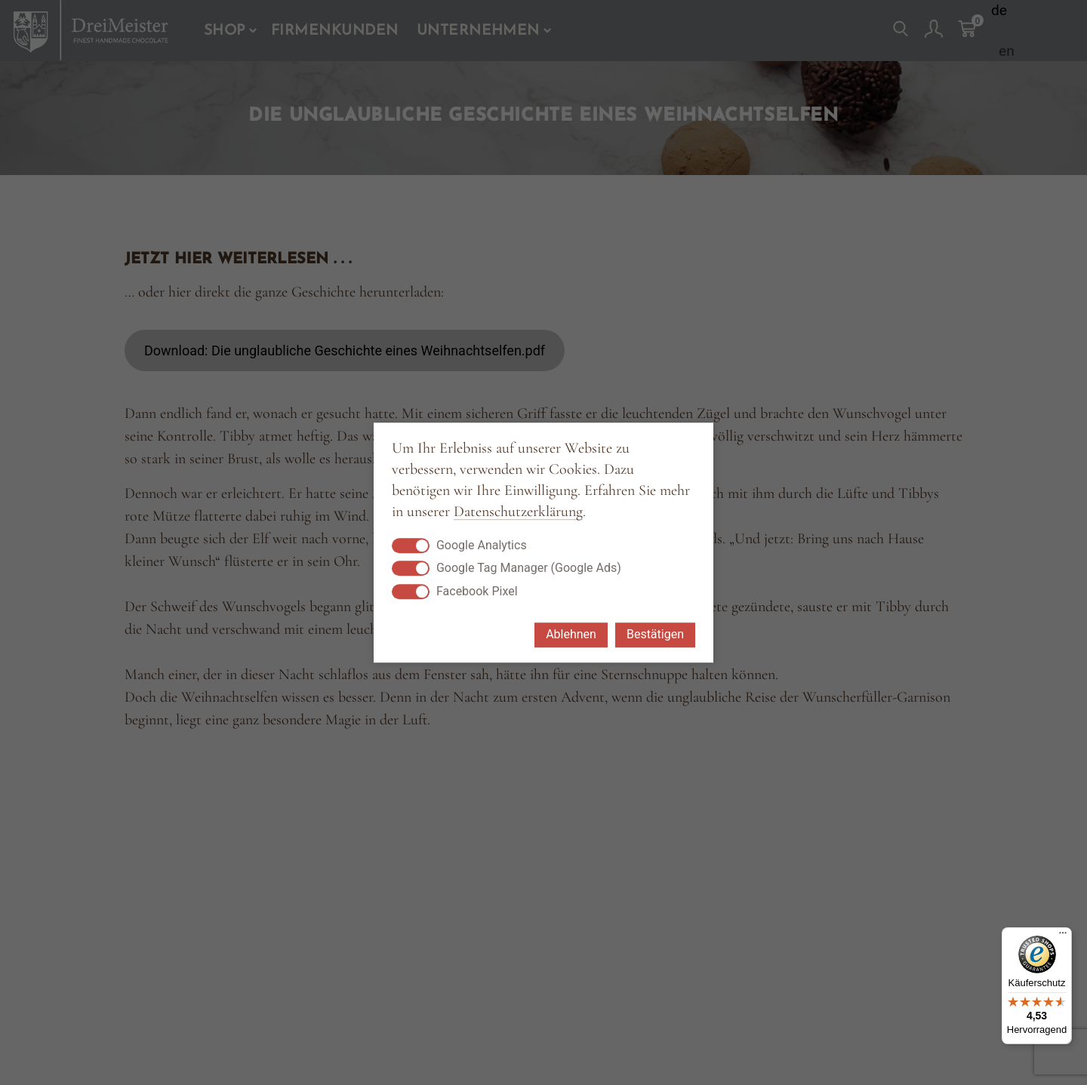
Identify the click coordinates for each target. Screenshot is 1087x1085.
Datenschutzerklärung (518, 512)
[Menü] (1063, 936)
